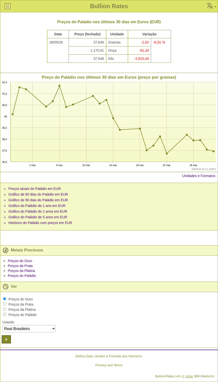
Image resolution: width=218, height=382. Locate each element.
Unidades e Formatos (198, 176)
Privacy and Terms (108, 365)
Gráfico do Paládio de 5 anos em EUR (37, 217)
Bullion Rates (109, 6)
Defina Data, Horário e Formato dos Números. (109, 356)
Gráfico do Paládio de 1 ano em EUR (36, 206)
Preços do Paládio (22, 276)
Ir (6, 339)
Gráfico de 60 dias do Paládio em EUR (38, 194)
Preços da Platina (21, 271)
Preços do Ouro (20, 261)
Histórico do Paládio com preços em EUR (40, 223)
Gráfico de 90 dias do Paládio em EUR (38, 200)
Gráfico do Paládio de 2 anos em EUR (37, 211)
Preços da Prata (20, 266)
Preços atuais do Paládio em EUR (34, 189)
